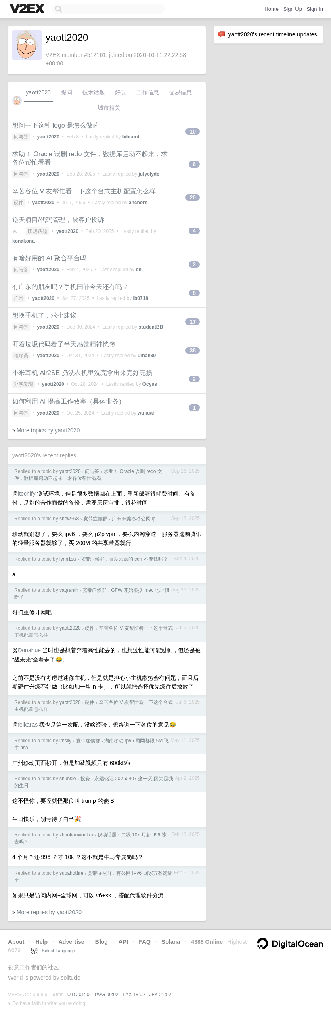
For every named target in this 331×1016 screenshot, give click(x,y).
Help (42, 941)
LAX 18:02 (134, 994)
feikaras (28, 724)
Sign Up (292, 9)
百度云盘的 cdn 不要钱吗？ (138, 559)
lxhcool (130, 137)
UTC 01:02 (79, 994)
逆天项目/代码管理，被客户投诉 (58, 219)
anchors (138, 202)
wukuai (146, 413)
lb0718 (140, 298)
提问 (66, 92)
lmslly (65, 741)
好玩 (120, 92)
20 (192, 197)
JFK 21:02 (160, 994)
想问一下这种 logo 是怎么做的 (55, 125)
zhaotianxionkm (76, 835)
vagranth (68, 590)
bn (139, 269)
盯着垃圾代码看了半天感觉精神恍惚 (63, 344)
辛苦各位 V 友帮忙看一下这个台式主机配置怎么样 (84, 191)
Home (271, 9)
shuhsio (67, 778)
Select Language (53, 950)
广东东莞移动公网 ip (134, 519)
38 (192, 350)
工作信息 (147, 92)
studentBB (150, 327)
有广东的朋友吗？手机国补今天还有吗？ (70, 286)
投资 (85, 778)
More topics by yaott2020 (48, 430)
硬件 (18, 202)
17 (192, 321)
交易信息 (180, 92)
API (123, 941)
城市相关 (109, 108)
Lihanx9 (147, 355)
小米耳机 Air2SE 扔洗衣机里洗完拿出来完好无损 (82, 372)
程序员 (21, 355)
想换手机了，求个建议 (44, 315)
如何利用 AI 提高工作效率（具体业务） (68, 401)
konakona (23, 241)
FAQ (145, 941)
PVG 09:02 (107, 994)
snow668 (69, 519)
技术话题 (93, 92)
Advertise (71, 941)
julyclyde (148, 174)
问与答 (21, 137)
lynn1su (67, 559)
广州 (18, 298)
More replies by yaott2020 (49, 912)
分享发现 (23, 384)
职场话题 (37, 231)
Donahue (29, 650)
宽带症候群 (95, 519)
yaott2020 (38, 92)
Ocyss (149, 384)
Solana (170, 941)
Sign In (315, 9)
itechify (27, 493)
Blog (101, 941)
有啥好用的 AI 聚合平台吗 (49, 258)
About (16, 941)
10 (192, 131)
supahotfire (71, 873)
